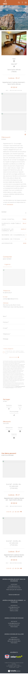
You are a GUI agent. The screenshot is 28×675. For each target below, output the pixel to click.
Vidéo (14, 58)
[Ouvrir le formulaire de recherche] (19, 2)
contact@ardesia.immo (10, 299)
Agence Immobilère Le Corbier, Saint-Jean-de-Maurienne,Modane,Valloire (12, 18)
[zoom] (14, 94)
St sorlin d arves (10, 19)
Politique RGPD (12, 668)
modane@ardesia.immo (14, 624)
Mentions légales (9, 667)
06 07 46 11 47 (14, 623)
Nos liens (19, 667)
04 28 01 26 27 (7, 292)
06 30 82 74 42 (14, 607)
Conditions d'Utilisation (9, 387)
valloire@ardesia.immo (14, 640)
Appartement (19, 19)
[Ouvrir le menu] (26, 2)
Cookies (17, 668)
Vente (3, 19)
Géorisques (10, 204)
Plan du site (17, 666)
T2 (2, 21)
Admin (15, 667)
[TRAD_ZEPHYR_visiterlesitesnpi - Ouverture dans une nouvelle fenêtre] (7, 658)
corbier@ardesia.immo (14, 608)
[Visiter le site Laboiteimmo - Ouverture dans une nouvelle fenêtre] (14, 671)
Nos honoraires (11, 666)
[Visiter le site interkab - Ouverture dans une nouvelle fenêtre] (16, 658)
